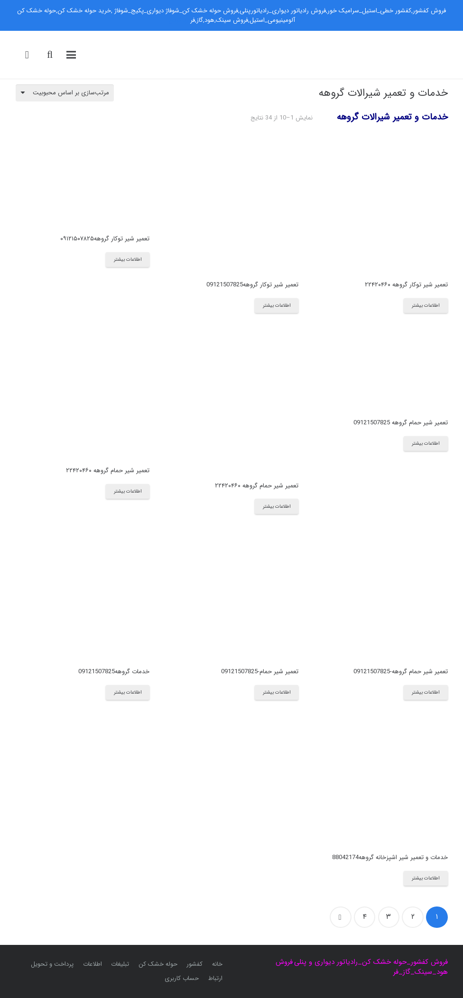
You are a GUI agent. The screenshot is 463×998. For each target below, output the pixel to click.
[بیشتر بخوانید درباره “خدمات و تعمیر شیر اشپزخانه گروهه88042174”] (425, 878)
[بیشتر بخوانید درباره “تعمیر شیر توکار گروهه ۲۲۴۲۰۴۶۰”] (425, 305)
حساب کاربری (182, 978)
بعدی (341, 917)
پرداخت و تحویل (52, 964)
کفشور (194, 964)
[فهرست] (71, 55)
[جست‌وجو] (49, 54)
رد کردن (178, 20)
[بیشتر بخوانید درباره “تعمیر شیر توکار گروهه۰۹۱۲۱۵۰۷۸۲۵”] (127, 259)
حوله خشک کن (158, 964)
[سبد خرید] (27, 55)
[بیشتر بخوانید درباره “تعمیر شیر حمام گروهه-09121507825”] (425, 692)
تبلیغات (120, 964)
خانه (217, 964)
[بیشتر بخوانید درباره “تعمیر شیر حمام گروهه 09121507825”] (425, 443)
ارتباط (215, 978)
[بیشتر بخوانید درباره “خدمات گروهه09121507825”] (127, 692)
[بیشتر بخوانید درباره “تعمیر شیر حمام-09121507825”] (276, 692)
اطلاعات (92, 964)
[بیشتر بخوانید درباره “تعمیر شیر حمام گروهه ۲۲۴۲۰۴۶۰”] (276, 506)
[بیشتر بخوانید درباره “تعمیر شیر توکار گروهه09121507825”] (276, 305)
